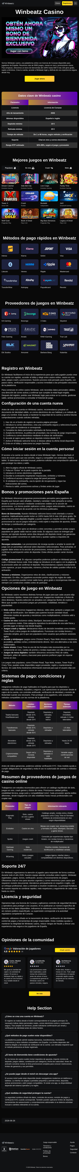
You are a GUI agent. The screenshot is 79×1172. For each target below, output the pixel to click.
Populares (10, 168)
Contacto (73, 1152)
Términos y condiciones (47, 1146)
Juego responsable (50, 1142)
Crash (49, 168)
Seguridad (73, 1149)
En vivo (29, 168)
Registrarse (67, 3)
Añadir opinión (65, 950)
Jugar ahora (40, 79)
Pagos (72, 1146)
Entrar (58, 3)
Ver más (39, 993)
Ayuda (72, 1142)
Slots (68, 168)
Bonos (45, 1156)
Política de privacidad (47, 1152)
